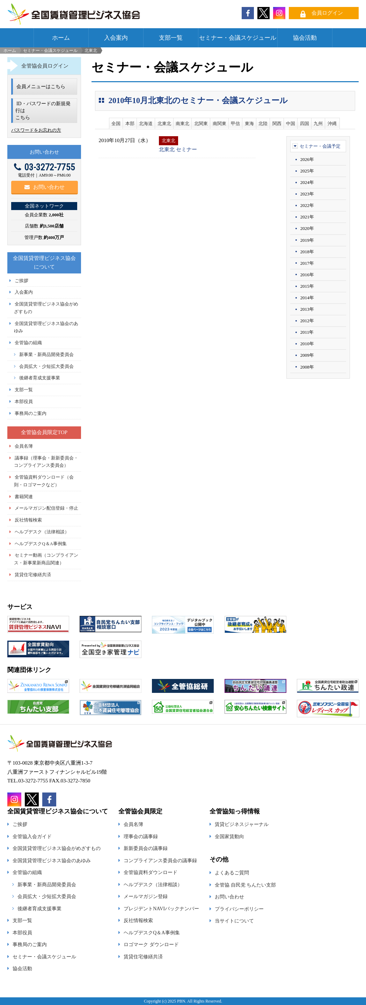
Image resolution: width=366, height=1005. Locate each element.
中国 (290, 123)
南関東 (219, 123)
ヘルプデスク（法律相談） (42, 531)
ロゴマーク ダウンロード (151, 944)
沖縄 (332, 123)
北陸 (263, 123)
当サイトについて (234, 920)
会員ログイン (327, 13)
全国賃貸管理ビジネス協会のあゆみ (52, 860)
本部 (129, 123)
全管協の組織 (28, 342)
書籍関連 (24, 496)
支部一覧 (171, 37)
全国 (115, 123)
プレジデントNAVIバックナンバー (161, 908)
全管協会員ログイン (44, 66)
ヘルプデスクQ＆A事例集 (40, 543)
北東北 (164, 123)
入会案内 (116, 37)
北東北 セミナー (178, 149)
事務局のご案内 (30, 413)
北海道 (146, 123)
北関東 (201, 123)
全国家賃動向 (229, 836)
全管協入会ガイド (32, 836)
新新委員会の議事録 (146, 848)
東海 (249, 123)
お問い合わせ (44, 187)
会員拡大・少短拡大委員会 (46, 366)
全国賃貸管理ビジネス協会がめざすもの (57, 848)
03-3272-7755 (44, 167)
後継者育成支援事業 (39, 378)
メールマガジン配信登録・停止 (46, 508)
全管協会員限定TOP (44, 432)
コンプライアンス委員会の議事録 (160, 860)
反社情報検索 (28, 520)
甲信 (235, 123)
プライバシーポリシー (239, 909)
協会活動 (305, 37)
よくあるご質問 (232, 872)
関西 (276, 123)
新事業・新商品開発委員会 (46, 354)
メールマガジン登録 (146, 896)
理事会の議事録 (141, 836)
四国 (304, 123)
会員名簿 (24, 446)
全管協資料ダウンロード (150, 872)
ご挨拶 (21, 280)
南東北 (182, 123)
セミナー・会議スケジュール (237, 37)
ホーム (61, 37)
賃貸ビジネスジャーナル (242, 824)
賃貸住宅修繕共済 (33, 574)
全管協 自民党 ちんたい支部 (245, 885)
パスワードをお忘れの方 (36, 130)
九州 (318, 123)
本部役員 (24, 401)
